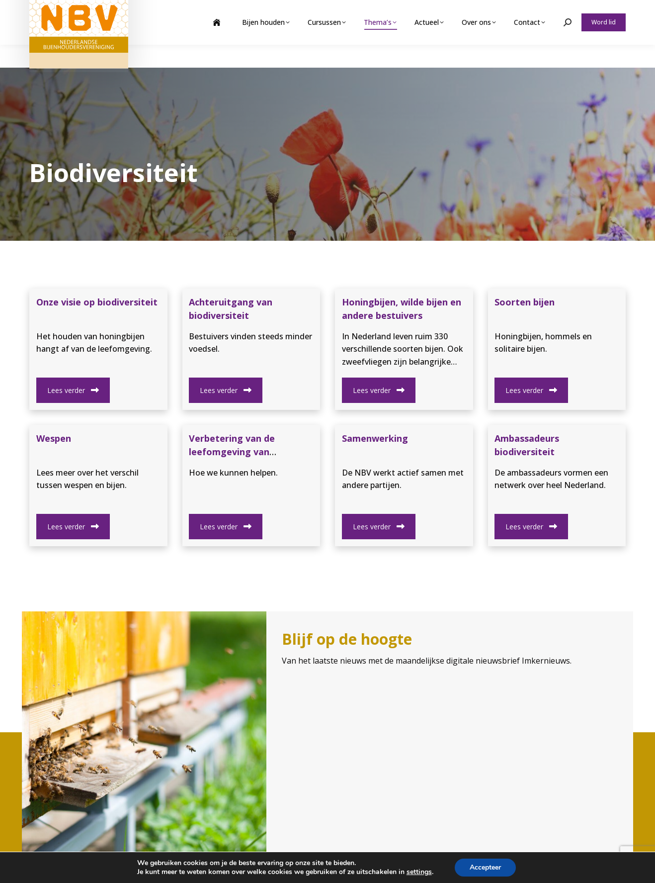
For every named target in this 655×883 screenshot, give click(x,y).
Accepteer (485, 867)
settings (419, 872)
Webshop (548, 11)
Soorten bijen (524, 302)
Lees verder (73, 390)
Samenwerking (375, 438)
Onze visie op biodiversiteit (97, 302)
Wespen (53, 438)
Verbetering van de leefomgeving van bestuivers (232, 451)
